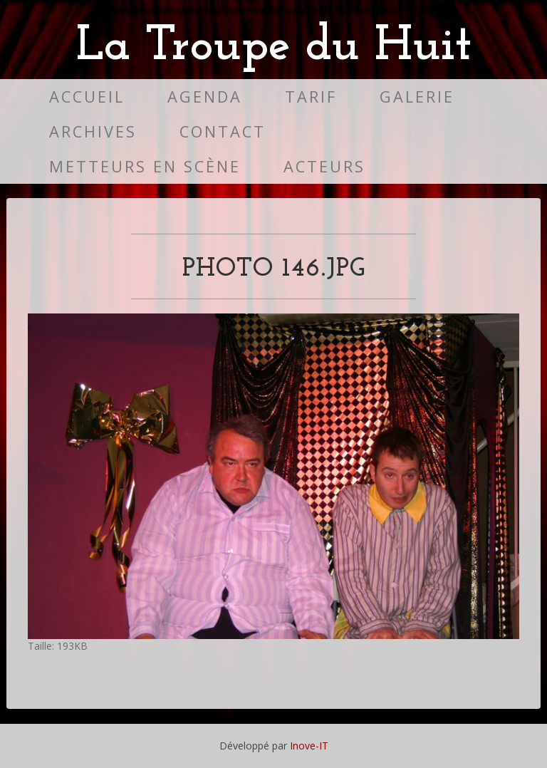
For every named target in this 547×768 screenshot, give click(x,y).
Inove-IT (309, 745)
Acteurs (324, 166)
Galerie (417, 96)
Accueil (87, 96)
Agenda (204, 96)
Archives (93, 131)
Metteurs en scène (145, 166)
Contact (222, 131)
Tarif (311, 96)
